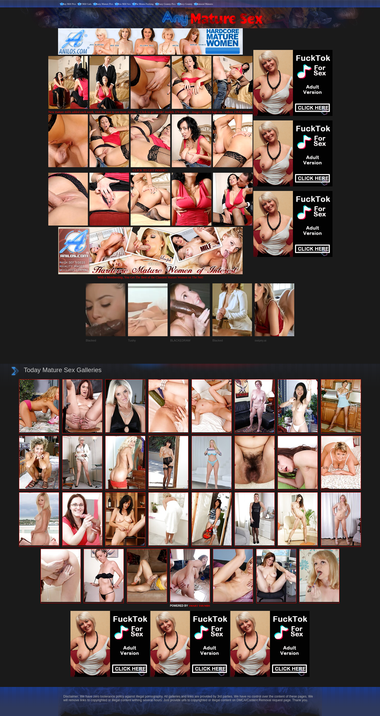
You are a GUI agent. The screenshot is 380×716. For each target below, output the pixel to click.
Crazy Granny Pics (166, 4)
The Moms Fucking (144, 4)
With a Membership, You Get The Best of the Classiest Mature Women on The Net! (150, 275)
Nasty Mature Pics (104, 4)
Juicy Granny (186, 4)
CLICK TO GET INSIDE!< (150, 170)
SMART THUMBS (199, 605)
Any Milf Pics (69, 4)
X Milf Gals (86, 4)
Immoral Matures (204, 4)
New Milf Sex (124, 4)
